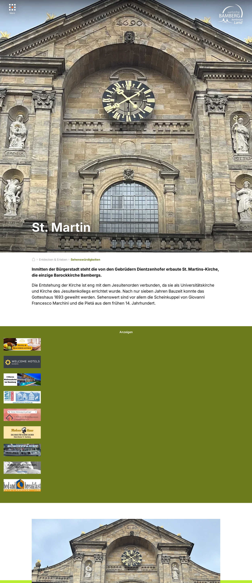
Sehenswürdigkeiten (85, 259)
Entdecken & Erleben (53, 259)
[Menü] (12, 9)
